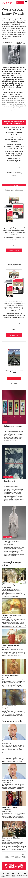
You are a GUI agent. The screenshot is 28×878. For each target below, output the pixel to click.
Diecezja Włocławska (18, 856)
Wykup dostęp (14, 335)
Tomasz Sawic (7, 484)
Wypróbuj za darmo (14, 250)
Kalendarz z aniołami (9, 706)
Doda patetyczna (7, 741)
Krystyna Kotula (7, 42)
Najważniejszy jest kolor (13, 426)
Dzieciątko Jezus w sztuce (10, 675)
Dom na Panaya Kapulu (9, 585)
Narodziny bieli (9, 481)
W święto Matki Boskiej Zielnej (12, 615)
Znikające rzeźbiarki (11, 542)
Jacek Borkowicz (6, 743)
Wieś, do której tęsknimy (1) (11, 645)
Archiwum (14, 383)
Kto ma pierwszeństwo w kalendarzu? (9, 808)
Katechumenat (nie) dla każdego (12, 838)
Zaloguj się (17, 167)
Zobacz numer (14, 378)
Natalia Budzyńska (8, 429)
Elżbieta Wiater (6, 840)
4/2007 (14, 372)
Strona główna (7, 856)
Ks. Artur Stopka (6, 811)
